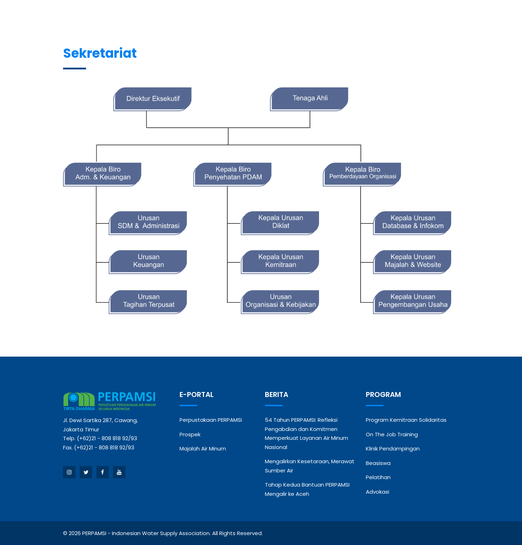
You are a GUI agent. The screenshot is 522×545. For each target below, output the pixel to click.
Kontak (416, 17)
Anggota (201, 17)
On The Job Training (392, 434)
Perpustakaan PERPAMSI (211, 420)
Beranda (127, 17)
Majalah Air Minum (203, 448)
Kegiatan (326, 17)
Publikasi (372, 17)
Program (279, 17)
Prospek (190, 434)
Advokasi (377, 491)
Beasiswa (378, 463)
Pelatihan (378, 477)
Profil (161, 17)
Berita (243, 17)
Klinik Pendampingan (393, 448)
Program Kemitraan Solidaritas (406, 420)
